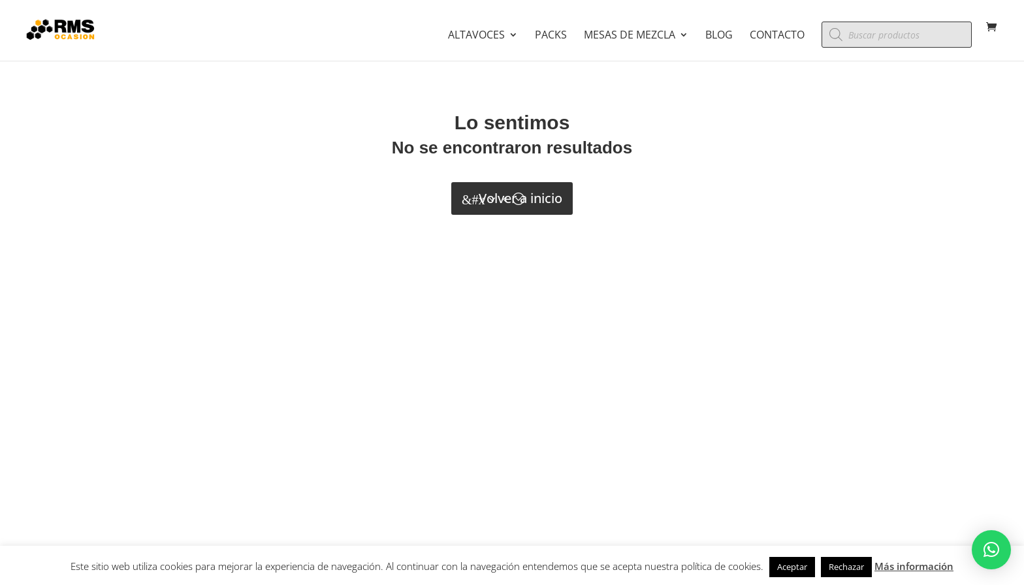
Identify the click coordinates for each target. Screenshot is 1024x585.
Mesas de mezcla (629, 36)
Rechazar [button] (846, 567)
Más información (913, 566)
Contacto (777, 36)
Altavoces (476, 36)
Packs (551, 36)
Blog (719, 36)
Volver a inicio (520, 198)
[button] (991, 549)
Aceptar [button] (792, 567)
